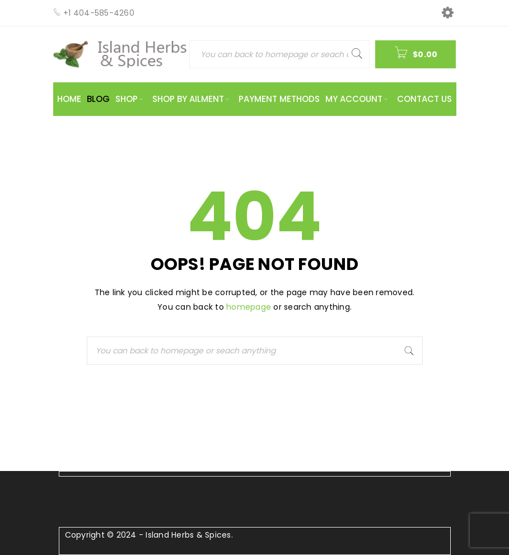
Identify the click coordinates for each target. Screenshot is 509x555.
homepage (248, 307)
